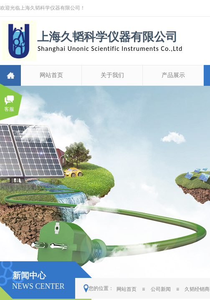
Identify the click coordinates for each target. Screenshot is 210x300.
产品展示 (173, 75)
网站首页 (51, 75)
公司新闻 (161, 289)
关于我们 (112, 75)
